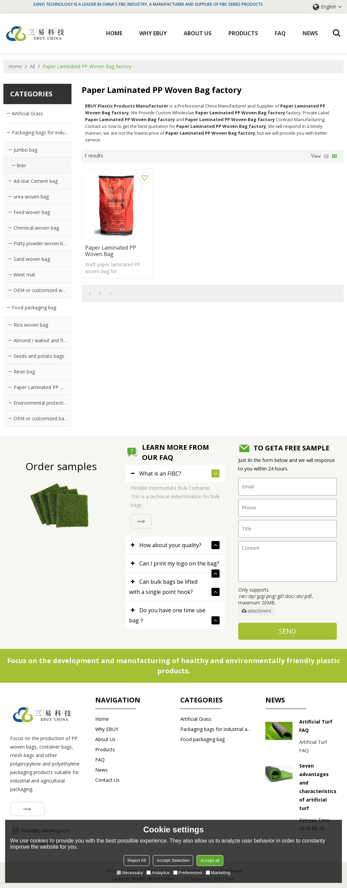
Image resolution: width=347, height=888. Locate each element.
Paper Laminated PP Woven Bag (111, 242)
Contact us (107, 779)
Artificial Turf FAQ (315, 725)
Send (287, 630)
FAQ (280, 33)
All (32, 66)
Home (114, 33)
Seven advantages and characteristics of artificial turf (317, 786)
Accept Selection (173, 860)
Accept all (209, 860)
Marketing (218, 872)
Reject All (136, 860)
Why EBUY (153, 33)
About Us (198, 33)
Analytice (158, 872)
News (310, 33)
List (326, 156)
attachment (256, 610)
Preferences (187, 872)
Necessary (130, 872)
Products (243, 33)
